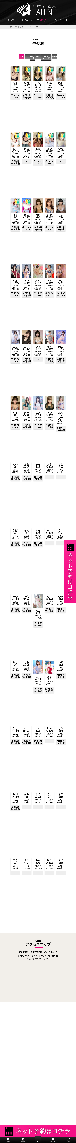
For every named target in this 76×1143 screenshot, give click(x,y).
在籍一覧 (7, 1139)
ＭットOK (32, 57)
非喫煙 (54, 56)
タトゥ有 (48, 57)
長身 (38, 56)
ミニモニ (43, 57)
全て (21, 56)
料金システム (53, 1139)
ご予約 (68, 1139)
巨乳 (27, 56)
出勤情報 (22, 1139)
